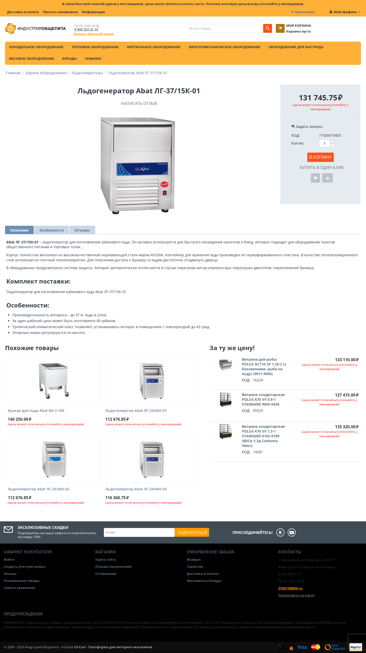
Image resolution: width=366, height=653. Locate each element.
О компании (105, 573)
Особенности (52, 230)
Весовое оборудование (31, 59)
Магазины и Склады (204, 580)
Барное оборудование (46, 72)
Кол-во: (297, 143)
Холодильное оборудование (36, 47)
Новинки (93, 59)
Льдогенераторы (87, 72)
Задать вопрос (307, 126)
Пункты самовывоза (60, 12)
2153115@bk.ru (290, 588)
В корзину (320, 157)
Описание (19, 230)
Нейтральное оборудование (153, 47)
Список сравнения (19, 587)
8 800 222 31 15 (86, 29)
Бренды (69, 59)
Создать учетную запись (25, 566)
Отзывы (82, 230)
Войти (9, 559)
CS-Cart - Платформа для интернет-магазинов (113, 647)
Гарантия (195, 566)
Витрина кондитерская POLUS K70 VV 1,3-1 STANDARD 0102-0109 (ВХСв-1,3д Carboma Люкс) (263, 436)
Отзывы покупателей (113, 566)
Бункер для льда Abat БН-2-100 (36, 411)
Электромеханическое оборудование (225, 47)
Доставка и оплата (23, 12)
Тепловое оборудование (95, 47)
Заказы (10, 573)
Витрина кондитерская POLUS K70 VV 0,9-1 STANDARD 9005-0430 (263, 399)
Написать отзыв (139, 103)
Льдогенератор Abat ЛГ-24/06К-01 (136, 411)
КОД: (295, 135)
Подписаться (192, 532)
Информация (93, 12)
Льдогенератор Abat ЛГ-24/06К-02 (38, 489)
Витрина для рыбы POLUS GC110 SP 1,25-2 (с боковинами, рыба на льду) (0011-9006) (264, 366)
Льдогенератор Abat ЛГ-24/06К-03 (136, 489)
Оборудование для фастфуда (296, 47)
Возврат (194, 559)
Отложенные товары (22, 580)
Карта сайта (105, 559)
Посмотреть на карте (296, 595)
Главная (13, 72)
